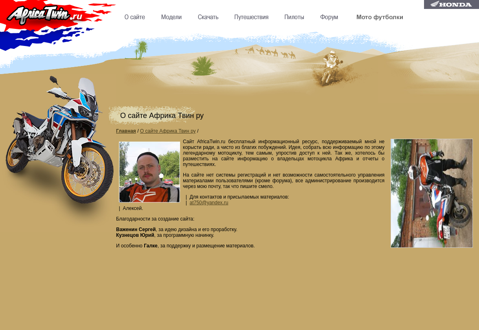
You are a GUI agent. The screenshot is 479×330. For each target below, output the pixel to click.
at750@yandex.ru (208, 202)
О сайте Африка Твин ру (168, 131)
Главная (126, 131)
